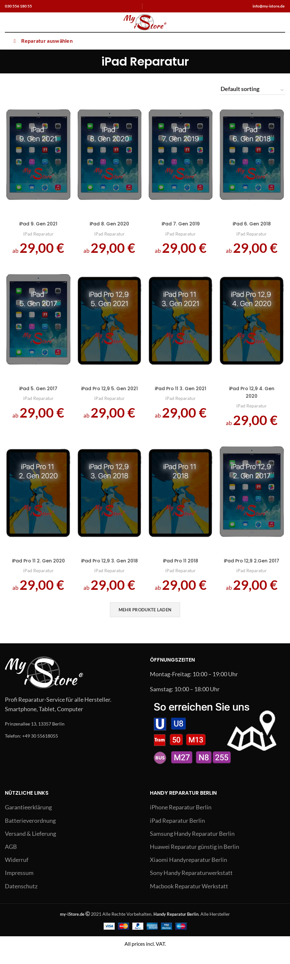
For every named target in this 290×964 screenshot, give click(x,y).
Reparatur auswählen (42, 41)
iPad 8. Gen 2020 (109, 225)
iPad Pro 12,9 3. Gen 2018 (109, 571)
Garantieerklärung (28, 820)
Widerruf (16, 872)
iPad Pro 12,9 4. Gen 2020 (252, 396)
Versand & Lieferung (30, 846)
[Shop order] (252, 90)
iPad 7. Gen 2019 (181, 225)
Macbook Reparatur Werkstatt (189, 898)
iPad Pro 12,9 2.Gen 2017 (252, 571)
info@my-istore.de (268, 6)
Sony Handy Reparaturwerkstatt (191, 885)
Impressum (19, 885)
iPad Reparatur (37, 235)
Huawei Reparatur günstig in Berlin (194, 859)
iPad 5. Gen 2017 (37, 392)
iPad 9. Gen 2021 (37, 225)
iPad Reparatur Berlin (177, 833)
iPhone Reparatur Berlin (180, 820)
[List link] (72, 736)
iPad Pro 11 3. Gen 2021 (181, 396)
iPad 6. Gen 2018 (252, 225)
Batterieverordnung (30, 833)
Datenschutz (21, 898)
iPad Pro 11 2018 (181, 567)
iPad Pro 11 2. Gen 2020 (38, 571)
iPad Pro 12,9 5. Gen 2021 (109, 396)
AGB (11, 859)
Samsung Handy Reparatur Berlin (192, 846)
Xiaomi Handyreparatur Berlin (188, 872)
